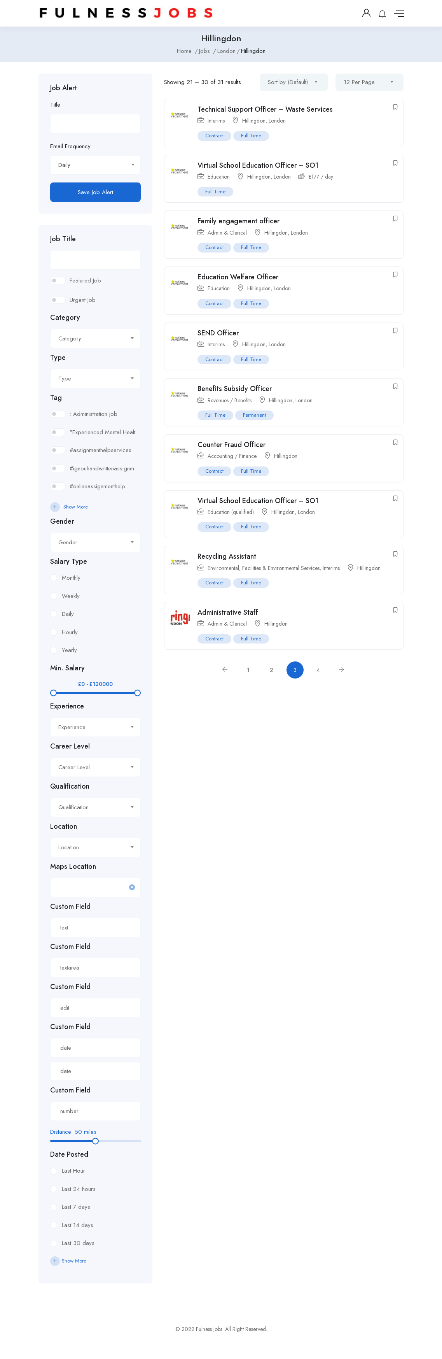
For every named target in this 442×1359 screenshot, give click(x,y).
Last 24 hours (79, 1189)
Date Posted (69, 1154)
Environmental (223, 568)
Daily (68, 614)
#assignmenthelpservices (100, 450)
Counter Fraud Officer (231, 445)
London (226, 51)
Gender (62, 521)
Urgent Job (83, 300)
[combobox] (95, 165)
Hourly (70, 632)
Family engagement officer (238, 221)
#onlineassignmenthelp (97, 486)
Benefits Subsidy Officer (234, 389)
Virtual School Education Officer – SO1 (257, 165)
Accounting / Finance (232, 456)
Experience (67, 706)
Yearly (69, 650)
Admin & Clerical (227, 233)
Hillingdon (254, 121)
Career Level (70, 746)
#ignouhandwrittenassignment (105, 468)
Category (65, 317)
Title (55, 104)
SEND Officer (218, 333)
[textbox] (91, 338)
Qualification (69, 786)
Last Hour (73, 1170)
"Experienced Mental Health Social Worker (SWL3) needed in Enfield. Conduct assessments (105, 432)
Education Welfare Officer (237, 277)
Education (219, 177)
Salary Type (68, 561)
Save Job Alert (95, 192)
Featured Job (85, 280)
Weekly (71, 596)
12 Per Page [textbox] (359, 82)
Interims (216, 121)
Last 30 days (78, 1243)
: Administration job (93, 414)
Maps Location (73, 866)
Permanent (254, 415)
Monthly (71, 577)
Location (63, 826)
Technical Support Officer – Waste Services (265, 109)
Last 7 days (76, 1207)
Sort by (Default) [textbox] (288, 82)
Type (58, 357)
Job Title (63, 238)
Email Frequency (70, 146)
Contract (214, 135)
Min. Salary (67, 668)
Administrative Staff (227, 612)
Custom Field (70, 906)
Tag (56, 397)
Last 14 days (77, 1225)
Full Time (251, 135)
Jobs (204, 51)
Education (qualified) (231, 512)
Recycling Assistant (226, 556)
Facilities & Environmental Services (281, 568)
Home (184, 51)
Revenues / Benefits (230, 400)
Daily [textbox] (64, 165)
